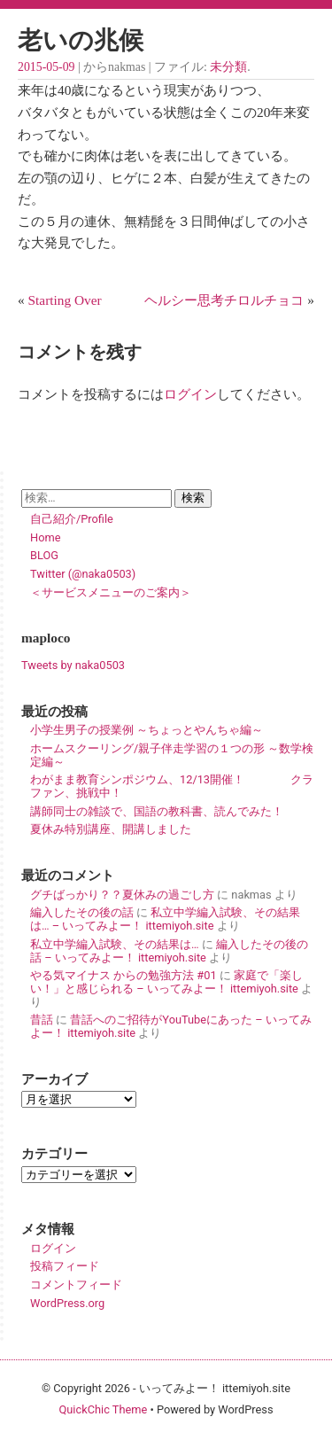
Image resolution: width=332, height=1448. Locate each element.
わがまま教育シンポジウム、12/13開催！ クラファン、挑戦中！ (171, 786)
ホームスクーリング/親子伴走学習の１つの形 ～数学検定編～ (171, 755)
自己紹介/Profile (71, 518)
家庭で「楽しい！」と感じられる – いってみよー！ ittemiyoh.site (166, 982)
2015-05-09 (46, 67)
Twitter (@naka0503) (82, 573)
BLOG (44, 555)
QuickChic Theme (102, 1409)
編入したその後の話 (82, 912)
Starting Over (65, 300)
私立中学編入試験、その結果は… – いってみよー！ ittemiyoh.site (165, 919)
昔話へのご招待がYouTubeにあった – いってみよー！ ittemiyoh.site (171, 1026)
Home (45, 537)
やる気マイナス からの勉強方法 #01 (123, 975)
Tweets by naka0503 (73, 665)
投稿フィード (64, 1266)
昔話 (41, 1019)
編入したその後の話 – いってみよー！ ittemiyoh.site (169, 951)
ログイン (190, 393)
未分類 (228, 67)
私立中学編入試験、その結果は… (114, 944)
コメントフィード (76, 1284)
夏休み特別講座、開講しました (110, 829)
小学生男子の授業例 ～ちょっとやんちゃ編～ (146, 729)
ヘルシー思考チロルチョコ (224, 300)
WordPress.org (67, 1303)
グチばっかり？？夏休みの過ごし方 (122, 894)
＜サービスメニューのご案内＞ (110, 592)
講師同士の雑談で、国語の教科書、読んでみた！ (156, 811)
